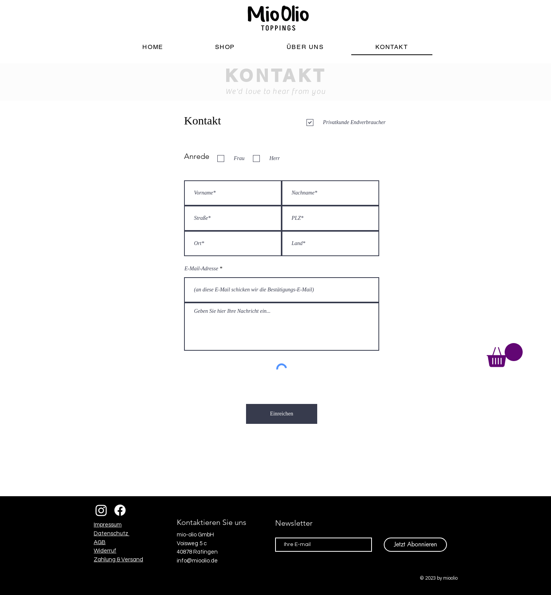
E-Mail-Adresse (201, 268)
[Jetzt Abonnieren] (415, 545)
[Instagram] (101, 510)
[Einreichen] (281, 414)
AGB (100, 542)
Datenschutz (111, 533)
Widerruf (105, 551)
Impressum (108, 525)
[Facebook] (119, 510)
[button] (505, 355)
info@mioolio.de (197, 561)
